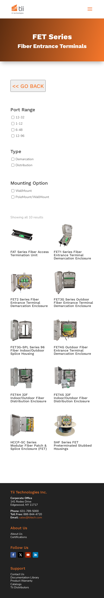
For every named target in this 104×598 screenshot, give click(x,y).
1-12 (19, 123)
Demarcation (25, 159)
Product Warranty (21, 581)
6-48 (19, 129)
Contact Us (17, 574)
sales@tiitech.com (30, 517)
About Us (16, 534)
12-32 (20, 117)
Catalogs (16, 584)
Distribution (24, 165)
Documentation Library (24, 577)
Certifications (18, 537)
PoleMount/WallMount (32, 197)
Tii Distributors (19, 587)
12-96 (20, 136)
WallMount (24, 191)
